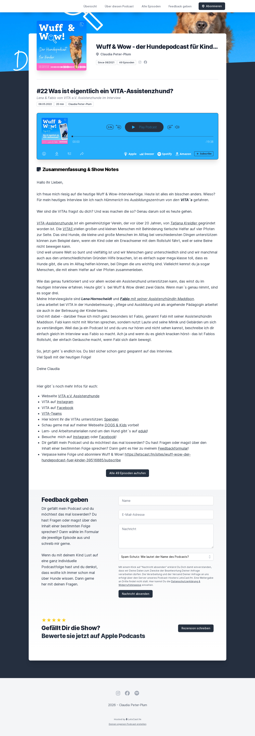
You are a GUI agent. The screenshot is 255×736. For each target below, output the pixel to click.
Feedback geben (180, 6)
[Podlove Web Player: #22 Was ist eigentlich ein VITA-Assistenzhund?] (127, 136)
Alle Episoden (151, 6)
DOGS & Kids (116, 425)
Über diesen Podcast (119, 6)
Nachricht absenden (135, 593)
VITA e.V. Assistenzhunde (78, 396)
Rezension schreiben (195, 628)
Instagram (65, 402)
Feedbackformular (173, 448)
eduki (142, 431)
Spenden (111, 419)
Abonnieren (212, 6)
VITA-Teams (52, 413)
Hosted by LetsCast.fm (127, 719)
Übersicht (90, 6)
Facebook (65, 408)
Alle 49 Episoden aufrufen (127, 473)
